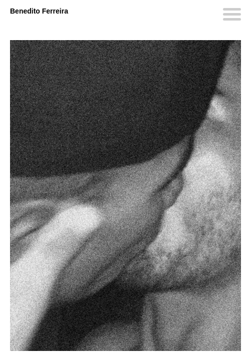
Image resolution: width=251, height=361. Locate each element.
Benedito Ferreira (39, 11)
